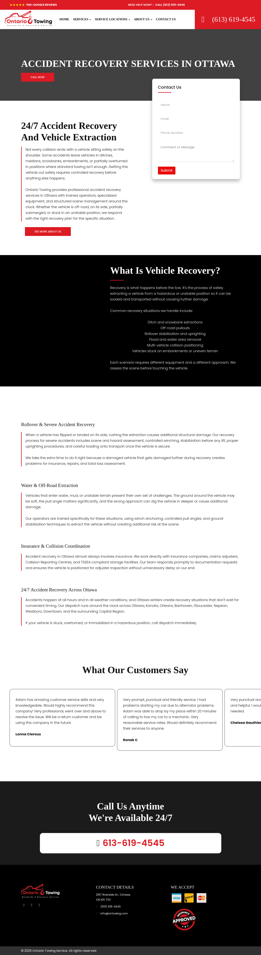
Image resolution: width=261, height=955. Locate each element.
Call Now (38, 77)
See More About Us (48, 231)
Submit (167, 170)
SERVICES (82, 19)
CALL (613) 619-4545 (156, 5)
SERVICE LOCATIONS (112, 19)
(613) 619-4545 (111, 906)
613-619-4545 (133, 843)
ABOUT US (143, 19)
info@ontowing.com (114, 913)
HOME (64, 19)
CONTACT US (166, 19)
